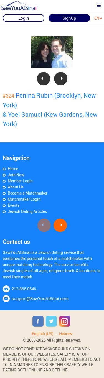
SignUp (69, 18)
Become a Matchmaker (27, 193)
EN (98, 18)
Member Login (20, 180)
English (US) (43, 333)
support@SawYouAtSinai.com (40, 298)
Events (13, 205)
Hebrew (65, 333)
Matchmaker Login (24, 199)
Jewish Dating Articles (27, 211)
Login (23, 18)
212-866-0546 (24, 289)
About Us (16, 187)
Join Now (16, 174)
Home (13, 168)
